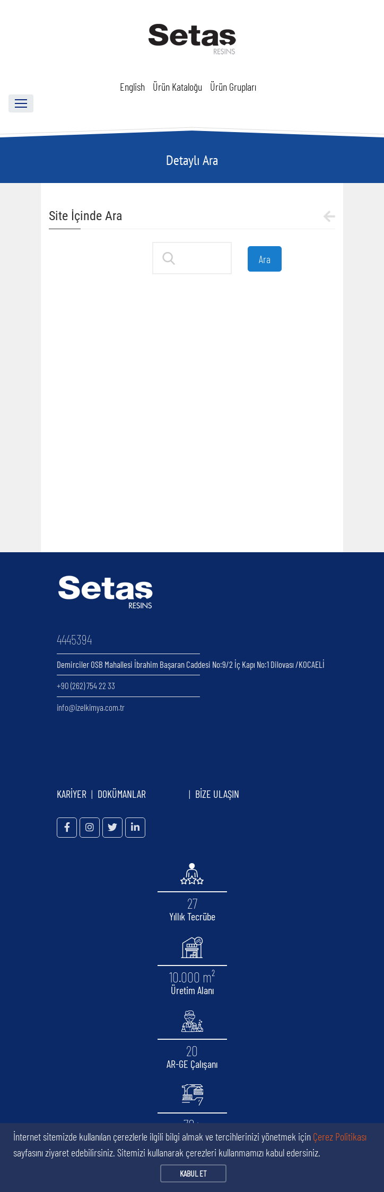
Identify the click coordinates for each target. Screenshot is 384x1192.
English (132, 86)
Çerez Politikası (339, 1136)
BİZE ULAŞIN (217, 793)
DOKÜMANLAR (141, 793)
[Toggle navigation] (20, 103)
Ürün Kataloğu (177, 86)
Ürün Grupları (233, 86)
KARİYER (71, 793)
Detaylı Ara (192, 160)
